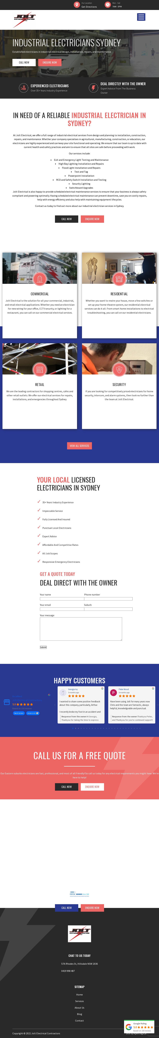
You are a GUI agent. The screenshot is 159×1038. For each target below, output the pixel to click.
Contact (79, 1020)
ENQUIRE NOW (50, 62)
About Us (79, 1007)
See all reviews (19, 713)
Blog (79, 1014)
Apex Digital (140, 1033)
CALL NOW (24, 62)
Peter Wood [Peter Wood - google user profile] (124, 689)
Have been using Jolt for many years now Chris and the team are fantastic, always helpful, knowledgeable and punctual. (130, 705)
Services (79, 1001)
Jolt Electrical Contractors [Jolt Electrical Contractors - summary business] (27, 700)
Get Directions (89, 6)
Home (79, 994)
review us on (31, 713)
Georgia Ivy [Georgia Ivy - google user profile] (73, 689)
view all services (79, 446)
